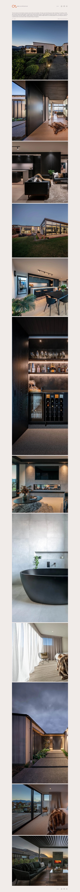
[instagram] (66, 6)
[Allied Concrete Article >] (61, 18)
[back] (16, 18)
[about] (58, 6)
